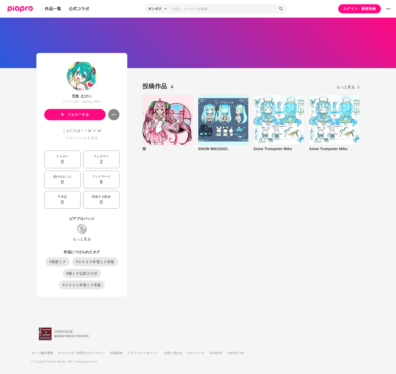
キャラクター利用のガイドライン (81, 353)
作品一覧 (53, 9)
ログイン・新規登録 (359, 9)
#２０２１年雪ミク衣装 (82, 285)
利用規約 (116, 353)
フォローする (75, 114)
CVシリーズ (196, 353)
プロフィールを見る (81, 138)
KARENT (216, 353)
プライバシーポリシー (143, 353)
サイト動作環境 (42, 353)
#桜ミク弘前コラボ (81, 273)
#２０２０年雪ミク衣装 (95, 262)
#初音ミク (57, 262)
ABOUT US (236, 353)
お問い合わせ (173, 353)
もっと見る (82, 239)
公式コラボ (79, 9)
